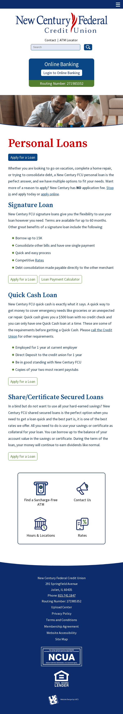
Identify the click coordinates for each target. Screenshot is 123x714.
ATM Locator (69, 40)
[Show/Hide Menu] (118, 4)
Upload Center (61, 607)
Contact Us (82, 491)
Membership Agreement (61, 626)
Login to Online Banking (61, 72)
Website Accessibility (62, 633)
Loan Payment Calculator (60, 279)
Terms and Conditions (61, 620)
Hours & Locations (41, 527)
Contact (50, 40)
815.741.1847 (67, 595)
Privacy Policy (62, 613)
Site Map (61, 639)
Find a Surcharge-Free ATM (40, 494)
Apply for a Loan (22, 157)
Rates (39, 260)
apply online (50, 194)
